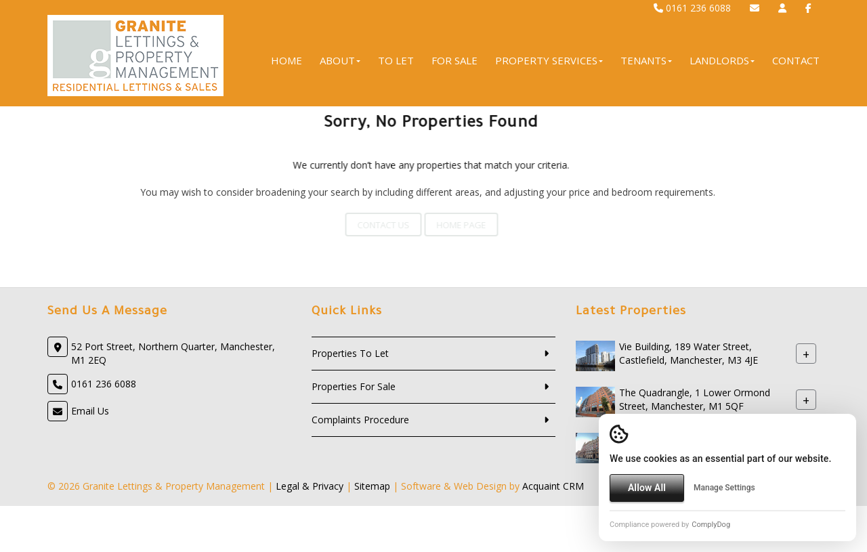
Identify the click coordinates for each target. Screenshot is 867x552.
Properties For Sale (354, 386)
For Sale (454, 60)
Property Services (549, 60)
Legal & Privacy (309, 486)
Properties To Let (350, 353)
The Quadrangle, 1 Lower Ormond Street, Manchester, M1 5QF (694, 399)
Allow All (647, 487)
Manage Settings (724, 487)
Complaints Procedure (360, 419)
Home (286, 60)
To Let (396, 60)
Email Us (90, 410)
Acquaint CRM (553, 486)
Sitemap (372, 486)
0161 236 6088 (692, 7)
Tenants (646, 60)
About (340, 60)
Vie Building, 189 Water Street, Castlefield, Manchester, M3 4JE (688, 353)
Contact (796, 60)
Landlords (722, 60)
